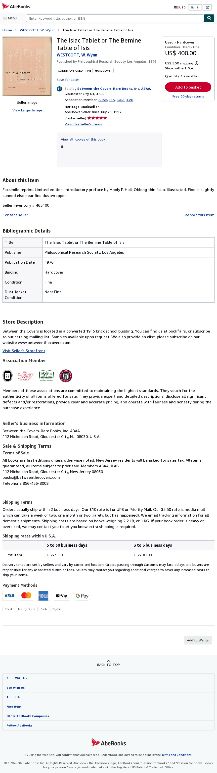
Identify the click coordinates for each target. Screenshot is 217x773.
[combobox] (115, 18)
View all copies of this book (82, 139)
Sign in (195, 7)
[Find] (209, 18)
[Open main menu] (11, 18)
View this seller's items (82, 124)
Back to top (108, 659)
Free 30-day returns (188, 96)
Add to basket (188, 87)
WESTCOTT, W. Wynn (37, 30)
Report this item (201, 214)
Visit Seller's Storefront (22, 350)
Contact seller (14, 214)
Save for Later (68, 79)
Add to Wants (198, 634)
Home (7, 30)
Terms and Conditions (173, 749)
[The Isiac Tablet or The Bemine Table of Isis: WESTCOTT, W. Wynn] (27, 66)
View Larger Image (27, 110)
